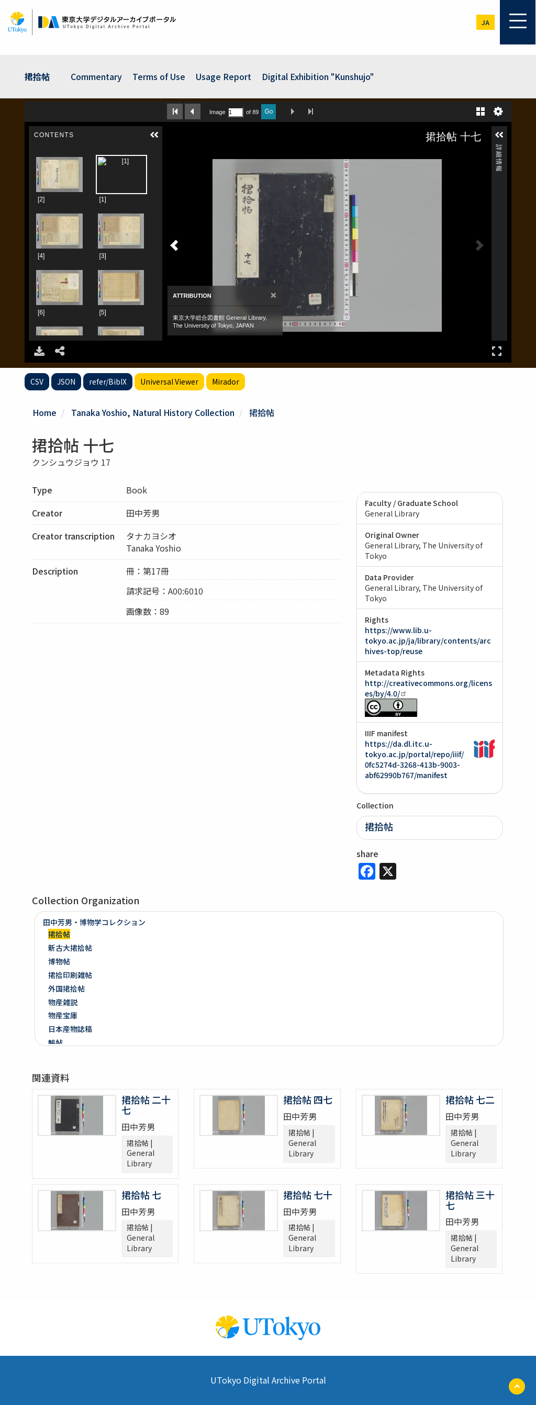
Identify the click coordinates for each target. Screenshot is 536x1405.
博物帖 (59, 961)
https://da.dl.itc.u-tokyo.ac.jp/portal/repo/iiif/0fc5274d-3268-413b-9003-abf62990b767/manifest (414, 759)
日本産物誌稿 (70, 1029)
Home (44, 412)
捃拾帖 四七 (307, 1099)
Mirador (225, 381)
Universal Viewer (169, 381)
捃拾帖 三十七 (470, 1200)
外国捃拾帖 (66, 988)
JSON (66, 381)
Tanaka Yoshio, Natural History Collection (152, 412)
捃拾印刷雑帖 (70, 975)
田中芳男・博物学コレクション (94, 922)
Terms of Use (158, 76)
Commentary (96, 76)
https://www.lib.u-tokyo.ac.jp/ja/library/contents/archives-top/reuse (428, 640)
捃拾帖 (37, 76)
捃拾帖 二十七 (146, 1105)
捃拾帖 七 (141, 1194)
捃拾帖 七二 (470, 1099)
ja (485, 22)
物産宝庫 (62, 1015)
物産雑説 (62, 1002)
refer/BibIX (108, 381)
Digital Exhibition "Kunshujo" (318, 76)
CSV (36, 381)
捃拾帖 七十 (307, 1194)
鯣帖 (55, 1042)
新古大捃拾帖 (70, 947)
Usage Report (223, 76)
